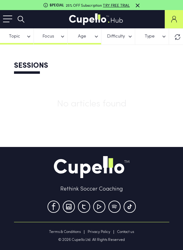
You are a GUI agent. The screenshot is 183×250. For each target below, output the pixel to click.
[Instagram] (69, 207)
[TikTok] (130, 207)
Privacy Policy (99, 232)
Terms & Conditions (65, 232)
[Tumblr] (114, 207)
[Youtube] (99, 207)
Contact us (125, 232)
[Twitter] (84, 207)
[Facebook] (54, 207)
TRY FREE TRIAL (116, 5)
